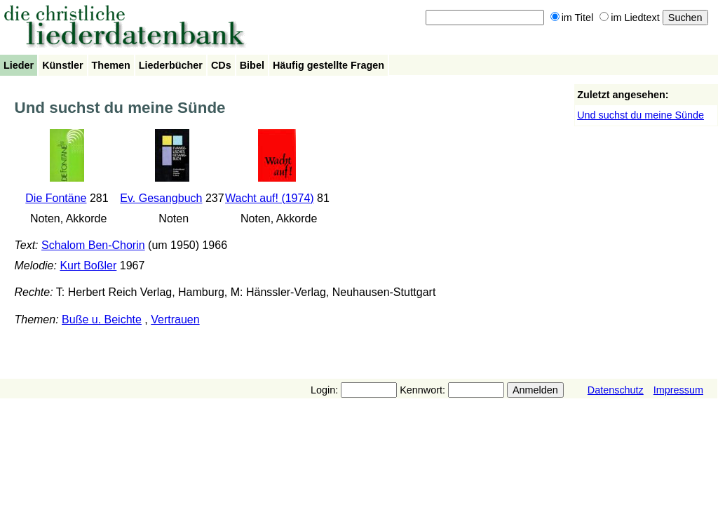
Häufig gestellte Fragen (328, 65)
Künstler (62, 65)
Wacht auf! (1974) (269, 198)
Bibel (252, 65)
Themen (111, 65)
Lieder (19, 65)
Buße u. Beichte (102, 319)
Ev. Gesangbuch (161, 198)
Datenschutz (616, 390)
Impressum (678, 390)
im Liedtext (630, 17)
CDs (221, 65)
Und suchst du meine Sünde (640, 115)
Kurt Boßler (88, 265)
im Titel (572, 17)
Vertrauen (175, 319)
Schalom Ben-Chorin (93, 245)
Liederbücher (171, 65)
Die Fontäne (55, 198)
